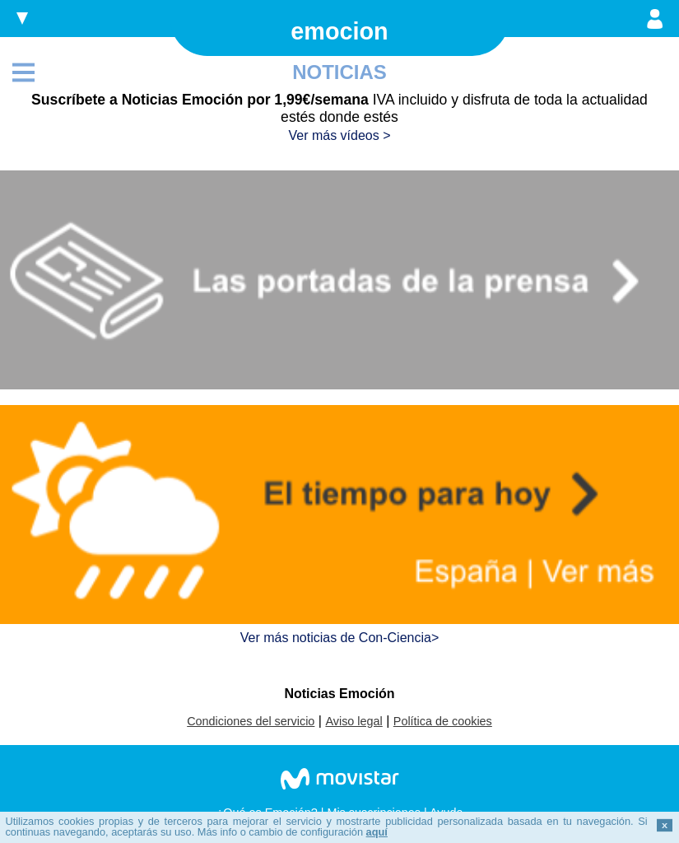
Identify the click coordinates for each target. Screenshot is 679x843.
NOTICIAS (339, 72)
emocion (339, 31)
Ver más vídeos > (339, 135)
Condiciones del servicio (250, 721)
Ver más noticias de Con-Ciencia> (339, 638)
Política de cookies (442, 721)
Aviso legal (353, 721)
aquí (377, 832)
